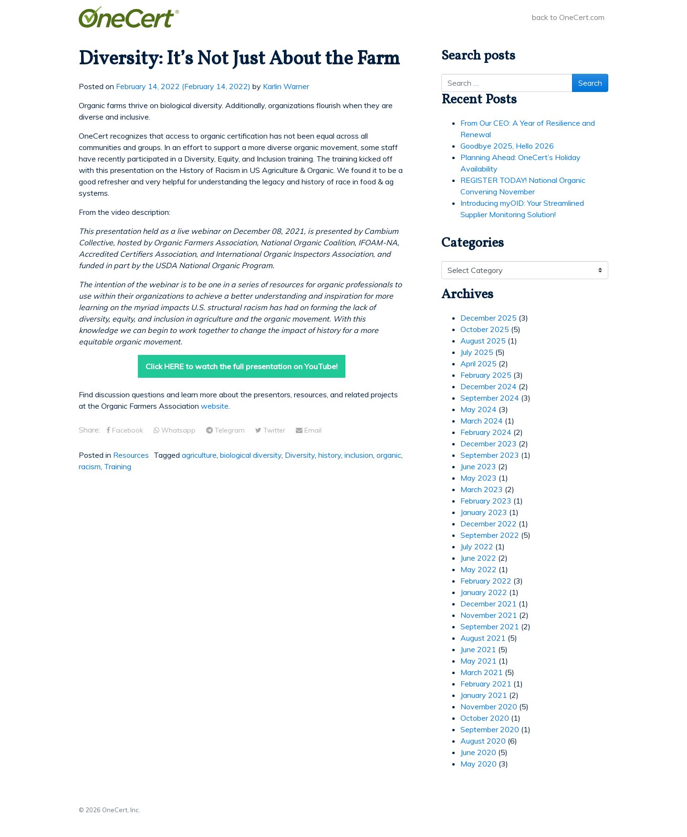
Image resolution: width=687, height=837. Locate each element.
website (215, 406)
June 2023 (478, 466)
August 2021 (483, 638)
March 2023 (481, 489)
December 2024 (488, 386)
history (329, 455)
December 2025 (488, 318)
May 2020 (478, 763)
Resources (131, 455)
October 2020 (484, 718)
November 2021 (488, 615)
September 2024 (489, 398)
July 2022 (476, 546)
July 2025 (476, 352)
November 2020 (488, 706)
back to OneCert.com (568, 17)
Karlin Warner (286, 86)
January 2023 (483, 512)
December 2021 (488, 603)
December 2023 (488, 443)
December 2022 (488, 523)
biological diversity (250, 455)
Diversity (300, 455)
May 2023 (478, 478)
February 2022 (485, 580)
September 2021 (489, 626)
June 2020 (478, 752)
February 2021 (485, 683)
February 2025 (485, 375)
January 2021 (483, 695)
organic (388, 455)
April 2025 (478, 363)
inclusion (358, 455)
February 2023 (485, 500)
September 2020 (489, 729)
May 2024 (478, 409)
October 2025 (484, 329)
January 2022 (483, 592)
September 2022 (489, 535)
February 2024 (485, 432)
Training (117, 466)
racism (90, 466)
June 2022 (478, 558)
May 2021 (478, 661)
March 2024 (481, 420)
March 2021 (481, 672)
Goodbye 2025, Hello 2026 (507, 146)
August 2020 (483, 741)
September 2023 (489, 455)
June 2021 (478, 649)
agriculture (199, 455)
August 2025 (483, 340)
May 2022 (478, 569)
